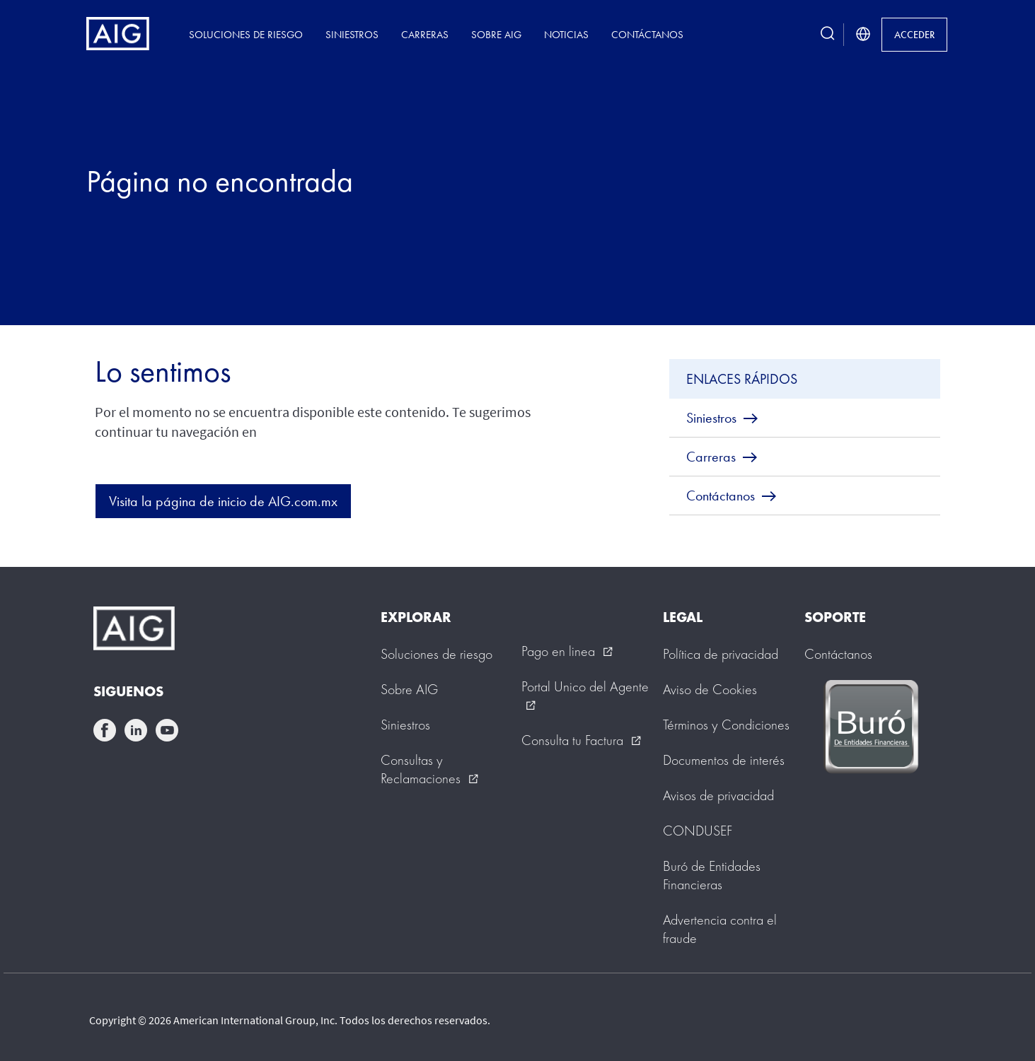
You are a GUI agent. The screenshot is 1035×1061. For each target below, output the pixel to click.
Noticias (566, 34)
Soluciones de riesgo (246, 34)
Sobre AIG (496, 34)
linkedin (136, 730)
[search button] (827, 34)
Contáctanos (647, 34)
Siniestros (351, 34)
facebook (104, 730)
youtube (167, 730)
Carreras (425, 34)
